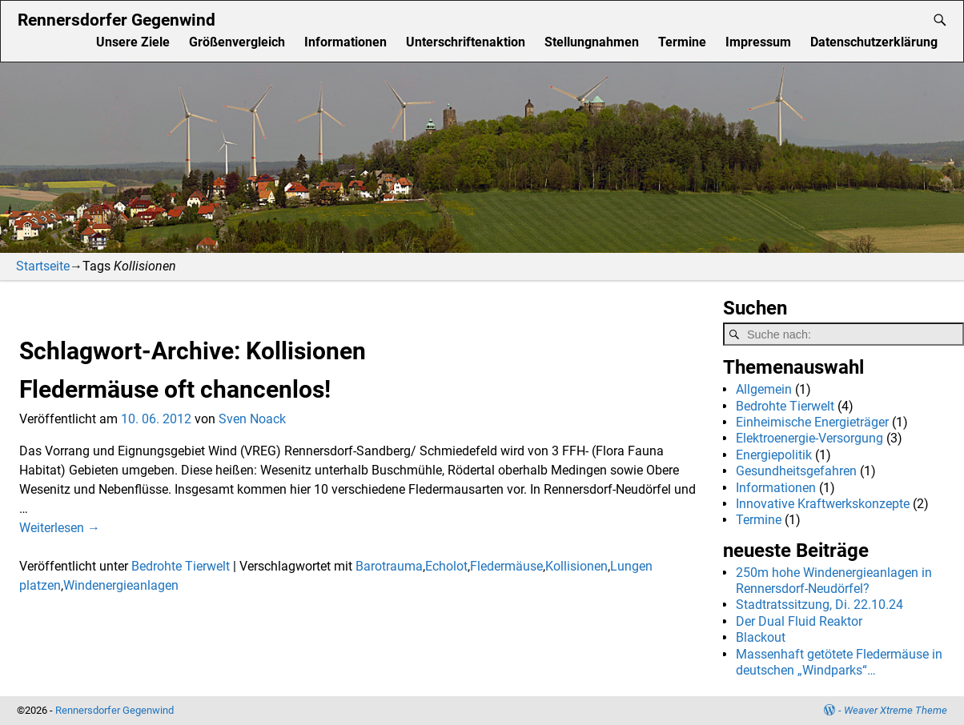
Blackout (760, 637)
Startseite (43, 266)
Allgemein (764, 389)
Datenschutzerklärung (874, 42)
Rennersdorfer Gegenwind (116, 20)
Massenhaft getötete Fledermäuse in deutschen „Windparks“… (839, 662)
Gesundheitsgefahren (796, 471)
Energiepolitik (774, 455)
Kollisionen (576, 566)
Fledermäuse (506, 566)
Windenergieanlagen (121, 585)
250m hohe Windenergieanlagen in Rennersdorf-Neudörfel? (834, 580)
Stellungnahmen (591, 42)
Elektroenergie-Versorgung (809, 438)
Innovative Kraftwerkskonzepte (823, 503)
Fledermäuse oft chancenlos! (175, 389)
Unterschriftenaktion (465, 42)
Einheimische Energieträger (812, 422)
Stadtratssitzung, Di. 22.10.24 (819, 604)
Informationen (345, 42)
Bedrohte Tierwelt (180, 566)
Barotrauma (389, 566)
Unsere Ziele (133, 42)
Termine (682, 42)
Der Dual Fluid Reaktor (799, 621)
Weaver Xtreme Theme (895, 710)
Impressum (758, 42)
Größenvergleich (237, 42)
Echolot (446, 566)
